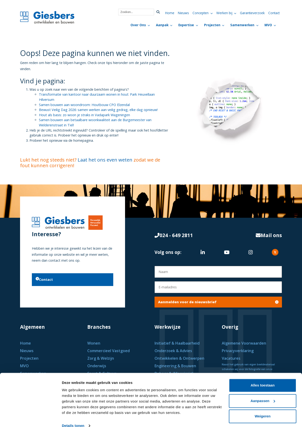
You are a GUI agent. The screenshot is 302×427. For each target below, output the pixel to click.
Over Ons (138, 25)
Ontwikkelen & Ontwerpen (180, 358)
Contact (274, 13)
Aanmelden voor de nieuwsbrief (218, 302)
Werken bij (224, 13)
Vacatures (231, 358)
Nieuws (183, 13)
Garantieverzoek (252, 13)
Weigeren (262, 408)
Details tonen (73, 418)
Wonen (94, 343)
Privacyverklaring (238, 350)
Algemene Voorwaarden (244, 343)
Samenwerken (242, 25)
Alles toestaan (263, 377)
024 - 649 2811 (174, 236)
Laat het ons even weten (105, 160)
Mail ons (269, 236)
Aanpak (162, 25)
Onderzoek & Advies (173, 350)
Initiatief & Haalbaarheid (178, 343)
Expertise (186, 25)
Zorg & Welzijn (101, 358)
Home (169, 13)
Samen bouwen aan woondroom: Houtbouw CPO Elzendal (84, 104)
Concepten (201, 13)
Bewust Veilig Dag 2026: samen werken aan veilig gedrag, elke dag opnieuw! (98, 109)
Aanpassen (263, 393)
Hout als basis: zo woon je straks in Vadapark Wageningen (84, 115)
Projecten (212, 25)
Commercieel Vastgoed (109, 350)
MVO (268, 25)
